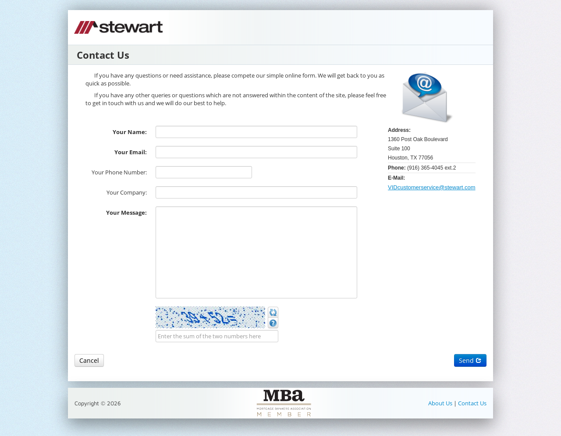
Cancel (89, 360)
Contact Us (472, 403)
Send (470, 360)
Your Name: (130, 132)
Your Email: (130, 152)
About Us (441, 403)
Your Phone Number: (119, 172)
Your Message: (126, 212)
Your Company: (127, 192)
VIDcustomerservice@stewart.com (432, 187)
